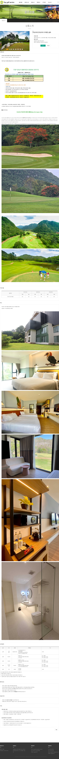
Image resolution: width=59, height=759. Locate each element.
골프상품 (20, 2)
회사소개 (49, 2)
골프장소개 (27, 2)
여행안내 (38, 2)
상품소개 (3, 20)
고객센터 (44, 2)
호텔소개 (32, 2)
